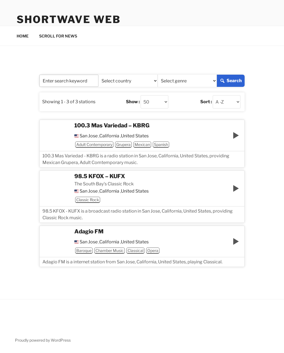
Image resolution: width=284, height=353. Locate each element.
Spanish (161, 144)
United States (135, 136)
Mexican (142, 144)
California (109, 136)
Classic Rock (87, 199)
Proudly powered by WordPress (43, 340)
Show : (133, 102)
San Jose (89, 136)
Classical (135, 250)
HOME (23, 36)
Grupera (123, 144)
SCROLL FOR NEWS (58, 36)
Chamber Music (109, 250)
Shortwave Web (68, 19)
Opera (152, 250)
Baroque (84, 250)
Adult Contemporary (94, 144)
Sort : (206, 102)
